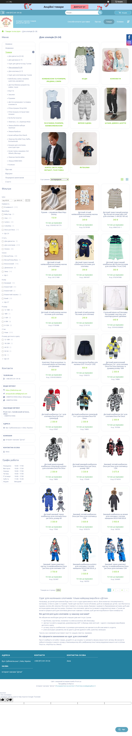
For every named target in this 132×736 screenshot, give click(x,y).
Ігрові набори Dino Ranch (17, 135)
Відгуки (8, 173)
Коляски (11, 164)
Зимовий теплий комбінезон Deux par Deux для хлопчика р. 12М (115, 466)
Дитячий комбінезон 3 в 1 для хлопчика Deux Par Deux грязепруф (54, 416)
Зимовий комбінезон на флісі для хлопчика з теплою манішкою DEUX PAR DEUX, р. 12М (84, 567)
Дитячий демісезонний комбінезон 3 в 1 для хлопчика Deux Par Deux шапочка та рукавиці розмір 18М (115, 365)
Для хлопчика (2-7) (15, 71)
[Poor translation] (9, 700)
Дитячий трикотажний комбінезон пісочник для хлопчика (85, 264)
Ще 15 (6, 359)
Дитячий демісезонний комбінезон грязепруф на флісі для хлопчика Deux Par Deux (53, 466)
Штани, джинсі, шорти (115, 123)
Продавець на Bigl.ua (66, 684)
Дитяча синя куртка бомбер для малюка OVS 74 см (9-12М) (85, 363)
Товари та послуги (12, 31)
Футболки (84, 167)
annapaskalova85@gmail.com (16, 393)
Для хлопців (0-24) (15, 67)
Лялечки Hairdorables (16, 157)
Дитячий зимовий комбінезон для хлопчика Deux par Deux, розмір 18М (85, 466)
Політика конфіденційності (86, 686)
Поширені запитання (14, 178)
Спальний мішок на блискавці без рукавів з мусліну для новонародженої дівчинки (115, 314)
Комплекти (115, 79)
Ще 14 (6, 233)
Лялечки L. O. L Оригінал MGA (19, 122)
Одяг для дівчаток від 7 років (19, 63)
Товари (109, 22)
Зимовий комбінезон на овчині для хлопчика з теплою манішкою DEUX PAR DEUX (115, 516)
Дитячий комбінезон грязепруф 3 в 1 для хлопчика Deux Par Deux (84, 416)
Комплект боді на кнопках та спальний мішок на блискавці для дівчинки (54, 364)
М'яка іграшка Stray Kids (17, 108)
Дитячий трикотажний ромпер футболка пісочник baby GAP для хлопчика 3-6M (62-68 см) (115, 214)
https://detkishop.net (13, 390)
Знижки (8, 44)
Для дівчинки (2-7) (15, 60)
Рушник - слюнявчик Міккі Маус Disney (53, 213)
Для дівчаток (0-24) (15, 56)
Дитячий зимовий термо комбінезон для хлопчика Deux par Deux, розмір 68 (53, 516)
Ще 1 (6, 275)
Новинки (9, 48)
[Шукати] (100, 12)
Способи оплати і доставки (79, 22)
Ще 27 (6, 302)
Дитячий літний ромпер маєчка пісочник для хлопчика (54, 313)
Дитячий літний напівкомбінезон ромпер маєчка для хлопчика (85, 214)
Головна (120, 22)
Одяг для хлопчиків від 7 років (20, 75)
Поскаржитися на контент (65, 686)
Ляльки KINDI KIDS (15, 161)
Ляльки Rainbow (14, 131)
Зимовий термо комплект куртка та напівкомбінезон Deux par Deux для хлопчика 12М (54, 566)
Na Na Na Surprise (15, 118)
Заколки (11, 94)
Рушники (11, 98)
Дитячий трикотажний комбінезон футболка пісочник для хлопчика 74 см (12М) (115, 264)
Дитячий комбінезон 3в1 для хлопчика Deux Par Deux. (115, 415)
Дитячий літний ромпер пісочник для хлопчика (84, 313)
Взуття (11, 91)
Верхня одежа (84, 123)
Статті (8, 182)
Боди (84, 79)
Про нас (98, 22)
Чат (121, 729)
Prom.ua (78, 681)
